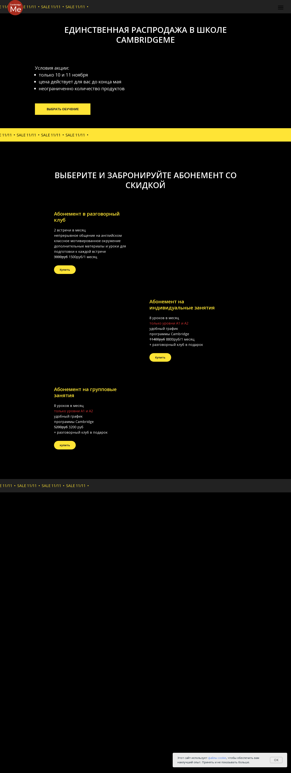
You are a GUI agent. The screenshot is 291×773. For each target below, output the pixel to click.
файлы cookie (217, 758)
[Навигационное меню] (280, 8)
